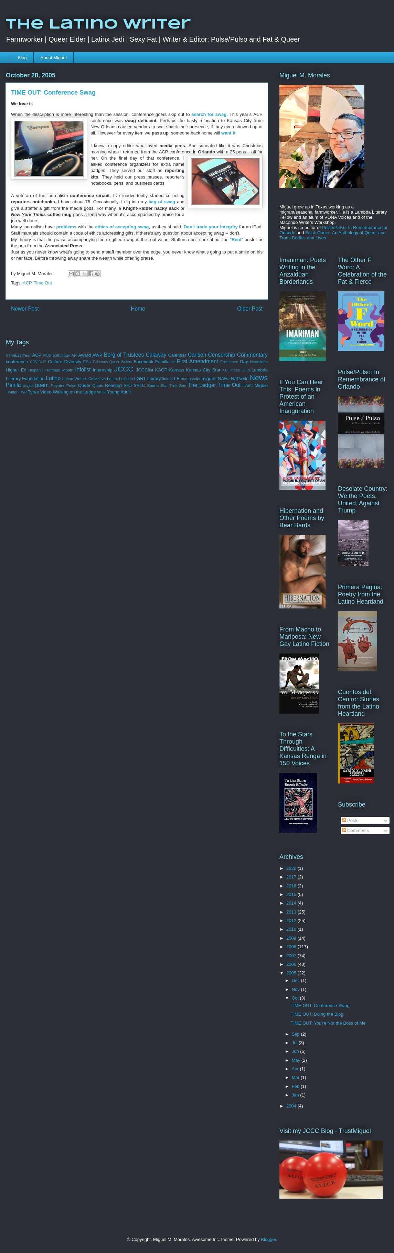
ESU (87, 361)
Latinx (112, 378)
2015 (292, 894)
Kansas (176, 369)
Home (138, 309)
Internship (102, 369)
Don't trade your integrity (211, 226)
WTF (101, 392)
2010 (292, 929)
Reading (113, 385)
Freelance (229, 361)
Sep (296, 1034)
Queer (84, 385)
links (166, 378)
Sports (153, 385)
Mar (296, 1077)
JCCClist (144, 369)
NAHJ (224, 378)
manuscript (190, 378)
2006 (292, 964)
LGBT (140, 378)
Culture (55, 361)
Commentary (252, 355)
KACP (161, 369)
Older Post (250, 309)
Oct (296, 998)
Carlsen (197, 355)
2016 (292, 885)
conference (17, 361)
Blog (22, 57)
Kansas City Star (203, 369)
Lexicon (126, 378)
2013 (292, 912)
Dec (296, 980)
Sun (183, 385)
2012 (292, 920)
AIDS (47, 355)
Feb (296, 1086)
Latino (53, 378)
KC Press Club (236, 370)
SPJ (128, 385)
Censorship (221, 355)
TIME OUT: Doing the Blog (316, 1014)
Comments (355, 830)
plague (28, 386)
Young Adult (119, 392)
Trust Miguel (255, 385)
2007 (292, 955)
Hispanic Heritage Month (50, 370)
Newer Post (25, 309)
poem (42, 385)
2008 (292, 946)
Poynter (57, 385)
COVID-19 (38, 362)
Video (46, 392)
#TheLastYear (18, 355)
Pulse (71, 385)
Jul (295, 1042)
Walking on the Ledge (74, 392)
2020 (292, 868)
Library (154, 378)
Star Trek (168, 385)
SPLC (139, 385)
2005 (292, 972)
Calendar (177, 355)
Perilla (13, 385)
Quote (97, 385)
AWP (97, 355)
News (259, 377)
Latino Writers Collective (84, 378)
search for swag (208, 114)
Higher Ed (16, 369)
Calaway (156, 355)
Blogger (268, 1239)
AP (74, 355)
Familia (162, 361)
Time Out (43, 282)
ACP (27, 282)
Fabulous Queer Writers (112, 362)
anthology (61, 355)
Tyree (33, 392)
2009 (292, 938)
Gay (244, 361)
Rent (237, 239)
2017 (292, 876)
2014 (292, 903)
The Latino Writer (98, 24)
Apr (296, 1068)
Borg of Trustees (124, 355)
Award (84, 355)
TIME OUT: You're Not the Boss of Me (327, 1023)
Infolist (82, 369)
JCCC (123, 369)
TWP (23, 392)
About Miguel (54, 57)
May (296, 1060)
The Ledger (202, 385)
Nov (296, 989)
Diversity (72, 361)
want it (228, 133)
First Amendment (197, 361)
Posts (350, 820)
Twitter (12, 392)
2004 (292, 1106)
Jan (296, 1095)
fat (173, 362)
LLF (175, 378)
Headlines (259, 361)
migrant (209, 378)
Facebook (143, 361)
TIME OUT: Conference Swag (319, 1005)
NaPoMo (239, 378)
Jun (296, 1051)
